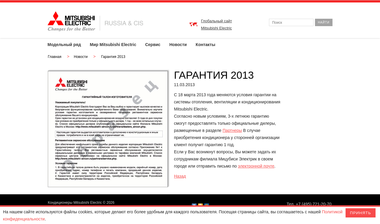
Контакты (205, 44)
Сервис (152, 44)
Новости (178, 44)
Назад (180, 176)
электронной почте (256, 166)
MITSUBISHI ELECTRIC (95, 21)
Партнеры (232, 130)
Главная (54, 57)
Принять (360, 213)
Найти (324, 22)
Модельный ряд (64, 44)
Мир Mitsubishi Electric (113, 44)
